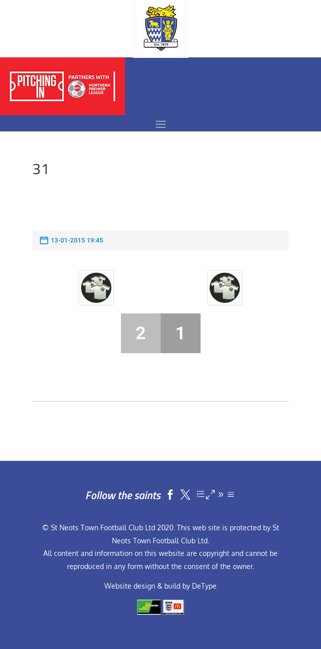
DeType (204, 586)
